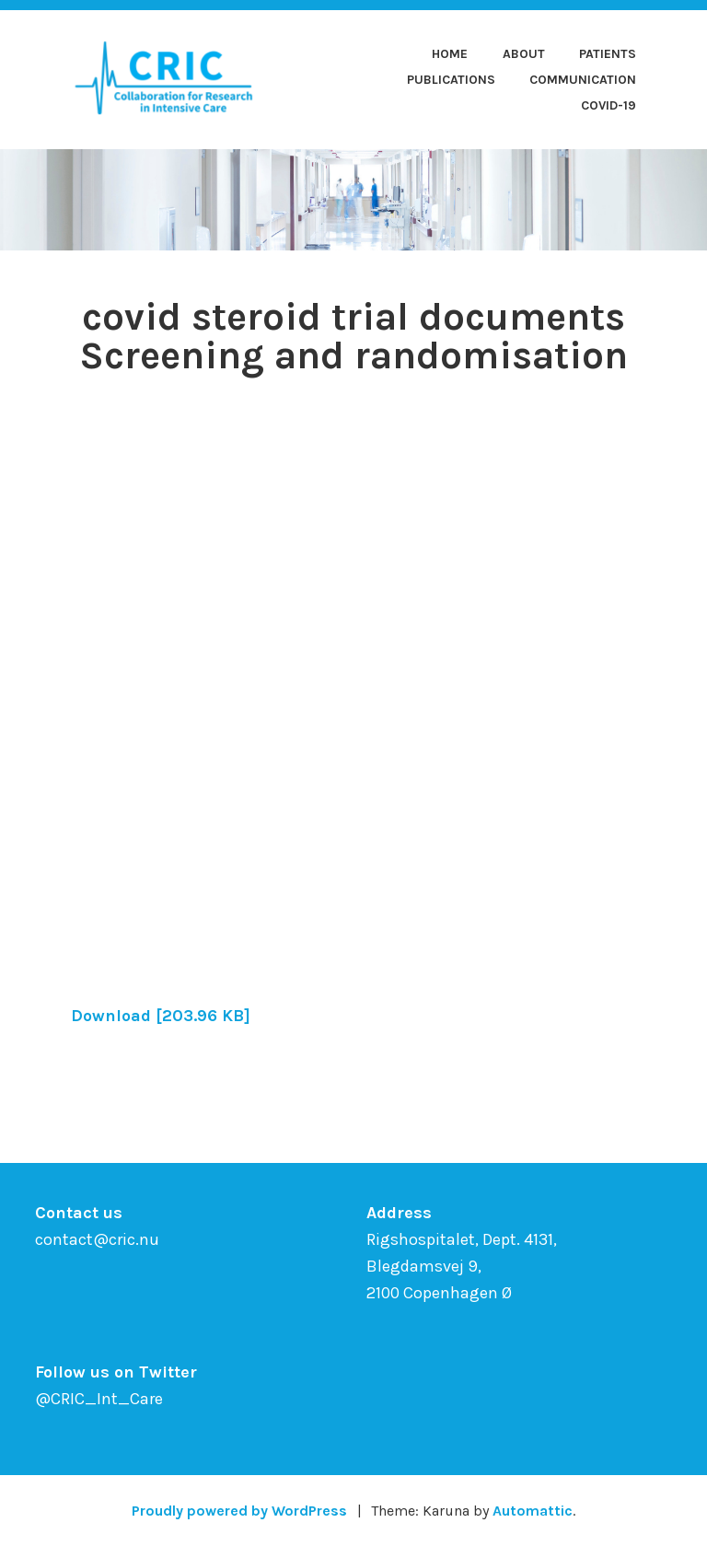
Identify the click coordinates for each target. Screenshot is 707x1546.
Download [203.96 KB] (160, 1015)
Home (450, 54)
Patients (607, 54)
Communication (582, 79)
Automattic (533, 1510)
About (524, 54)
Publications (451, 79)
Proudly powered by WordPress (239, 1510)
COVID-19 (608, 105)
